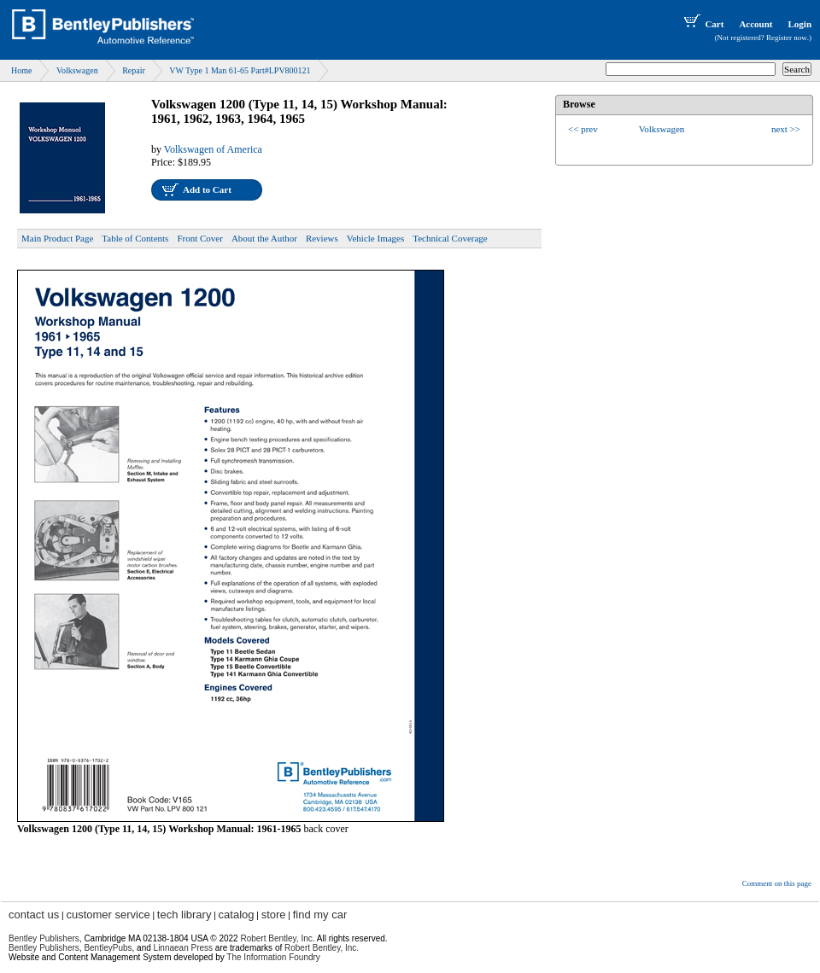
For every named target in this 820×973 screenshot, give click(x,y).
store (273, 914)
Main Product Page (57, 238)
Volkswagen (77, 70)
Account (755, 24)
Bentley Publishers (44, 938)
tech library (184, 914)
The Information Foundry (273, 957)
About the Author (264, 238)
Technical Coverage (450, 238)
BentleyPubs (108, 948)
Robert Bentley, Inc (276, 938)
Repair (133, 70)
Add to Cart (207, 189)
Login (799, 24)
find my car (320, 914)
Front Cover (199, 238)
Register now (786, 37)
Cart (702, 24)
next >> (785, 129)
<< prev (583, 129)
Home (21, 70)
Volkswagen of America (213, 149)
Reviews (322, 238)
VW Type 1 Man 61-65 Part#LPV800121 (239, 70)
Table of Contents (135, 238)
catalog (237, 914)
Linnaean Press (184, 948)
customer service (107, 914)
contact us (34, 914)
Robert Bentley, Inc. (321, 948)
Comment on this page (776, 883)
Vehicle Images (376, 238)
